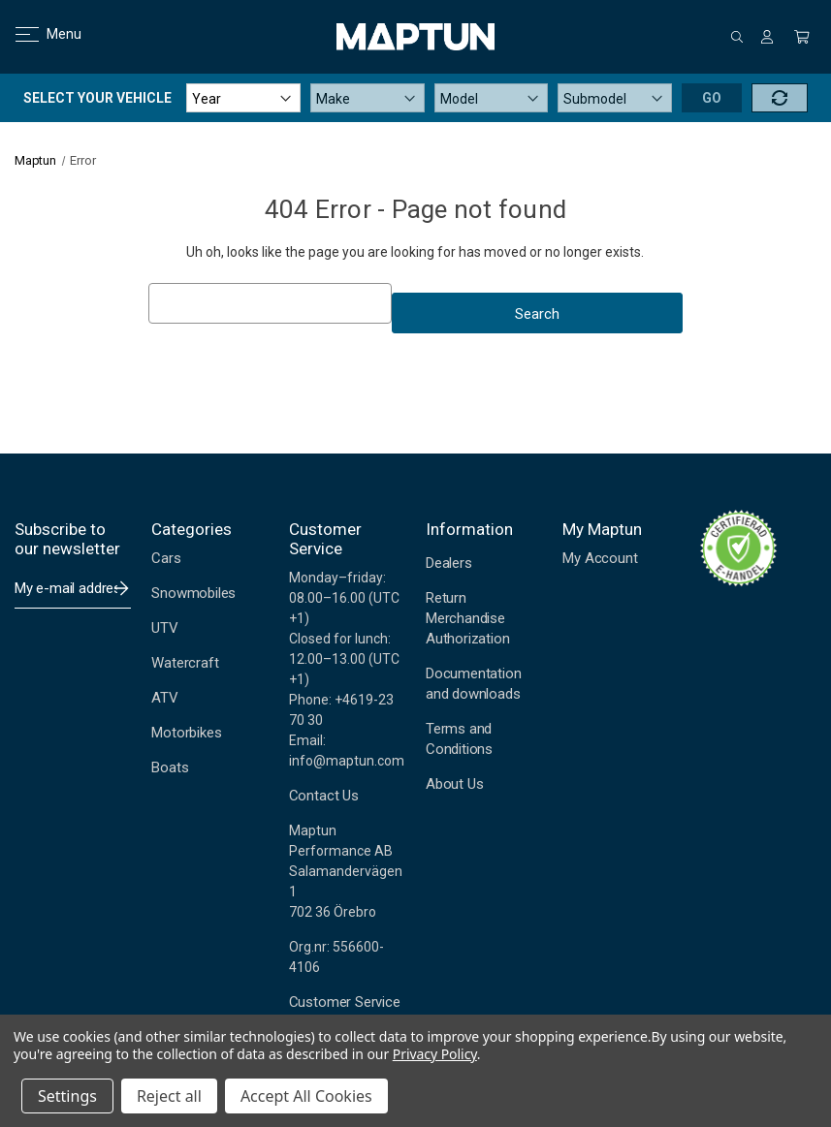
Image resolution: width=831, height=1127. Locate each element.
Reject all (169, 1096)
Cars (165, 558)
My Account (599, 558)
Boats (169, 767)
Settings (67, 1096)
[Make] (367, 97)
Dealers (449, 563)
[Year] (243, 97)
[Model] (491, 97)
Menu (36, 34)
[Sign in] (767, 37)
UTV (164, 628)
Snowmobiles (193, 593)
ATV (164, 697)
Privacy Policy (435, 1054)
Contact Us (324, 795)
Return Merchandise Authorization (468, 618)
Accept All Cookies (306, 1096)
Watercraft (184, 663)
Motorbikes (186, 732)
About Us (454, 784)
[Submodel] (615, 97)
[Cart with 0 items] (802, 37)
